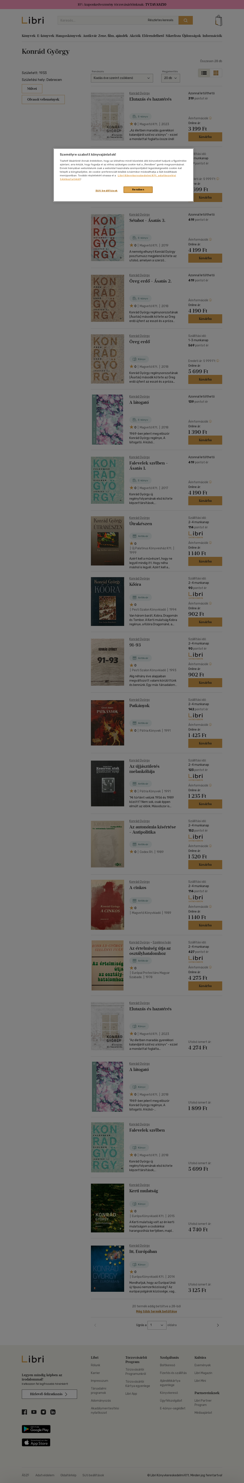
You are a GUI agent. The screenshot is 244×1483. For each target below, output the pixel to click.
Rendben (138, 189)
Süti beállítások (106, 190)
